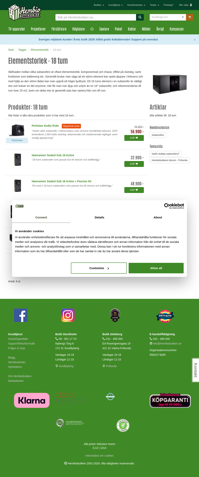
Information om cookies (100, 455)
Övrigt (160, 29)
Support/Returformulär (21, 343)
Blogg (11, 357)
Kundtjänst (116, 5)
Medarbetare (16, 380)
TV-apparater (17, 29)
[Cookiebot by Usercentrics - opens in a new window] (167, 206)
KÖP (134, 138)
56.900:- (137, 132)
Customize (99, 268)
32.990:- (137, 158)
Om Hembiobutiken (19, 376)
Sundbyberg (64, 366)
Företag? (168, 5)
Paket (118, 29)
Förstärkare (58, 29)
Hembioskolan (136, 5)
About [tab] (158, 217)
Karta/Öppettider (18, 338)
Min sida (185, 5)
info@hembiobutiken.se (166, 343)
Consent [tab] (41, 217)
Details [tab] (99, 217)
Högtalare (78, 29)
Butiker (99, 5)
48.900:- (137, 184)
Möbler (146, 29)
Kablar (132, 29)
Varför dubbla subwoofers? (166, 154)
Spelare (104, 29)
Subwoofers (158, 135)
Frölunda (109, 366)
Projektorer (38, 29)
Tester (154, 5)
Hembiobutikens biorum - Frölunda (170, 160)
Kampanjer (177, 29)
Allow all (156, 268)
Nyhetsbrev (15, 366)
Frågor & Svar (16, 348)
